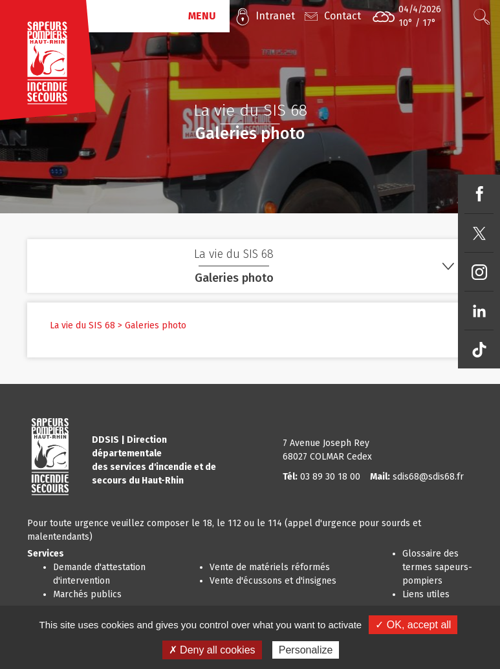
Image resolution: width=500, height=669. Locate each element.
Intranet (275, 16)
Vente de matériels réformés (270, 567)
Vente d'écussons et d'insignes (273, 580)
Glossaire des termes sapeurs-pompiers (437, 567)
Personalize (306, 649)
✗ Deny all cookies (212, 649)
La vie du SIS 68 (82, 325)
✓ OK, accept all (413, 624)
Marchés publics (87, 594)
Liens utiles (426, 594)
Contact (342, 16)
